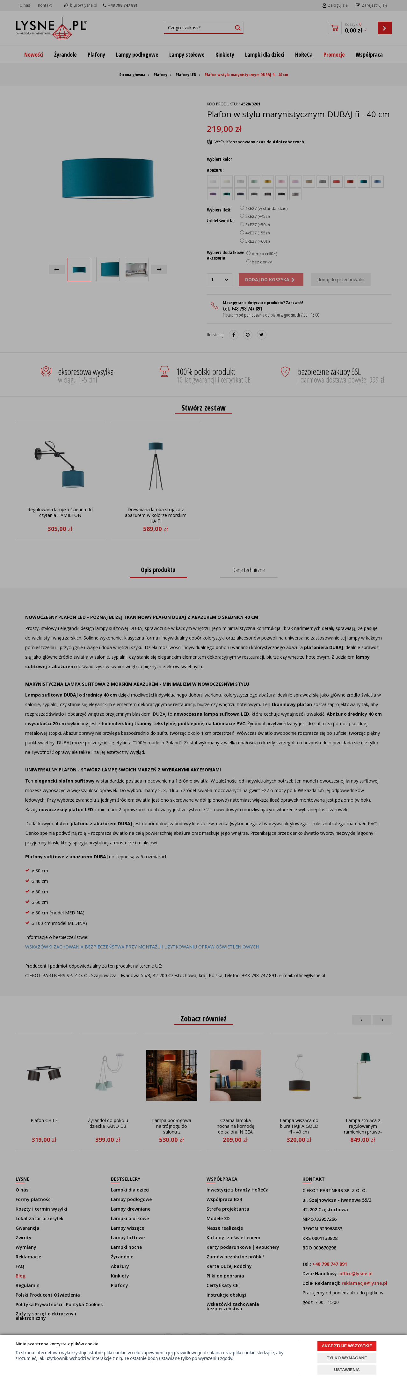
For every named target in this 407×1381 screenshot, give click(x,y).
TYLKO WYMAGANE (347, 1358)
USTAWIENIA (347, 1369)
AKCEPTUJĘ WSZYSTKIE (347, 1345)
